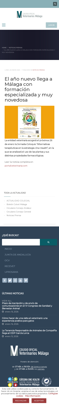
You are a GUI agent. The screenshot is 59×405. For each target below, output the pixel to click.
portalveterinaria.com (16, 166)
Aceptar (39, 401)
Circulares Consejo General (19, 212)
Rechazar (21, 401)
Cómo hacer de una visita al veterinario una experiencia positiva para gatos (24, 319)
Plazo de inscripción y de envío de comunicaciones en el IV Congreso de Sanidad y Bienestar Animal (27, 306)
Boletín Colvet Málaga (17, 204)
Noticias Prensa (39, 70)
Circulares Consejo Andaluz (19, 208)
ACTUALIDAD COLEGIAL (18, 201)
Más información (32, 396)
